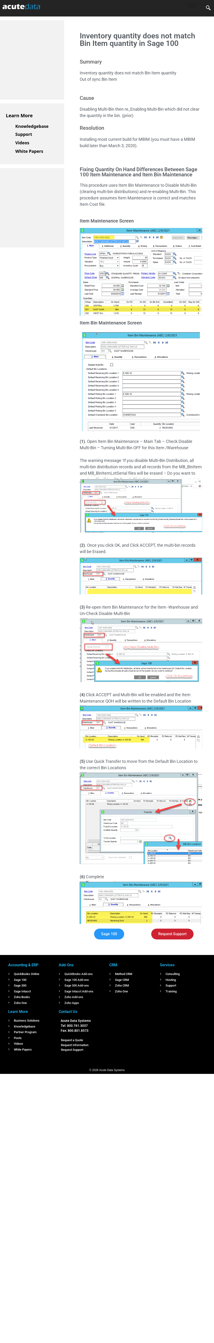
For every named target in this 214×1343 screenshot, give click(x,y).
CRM (113, 965)
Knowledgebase (32, 126)
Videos (22, 143)
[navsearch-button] (208, 8)
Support (23, 134)
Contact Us (68, 1011)
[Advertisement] (41, 59)
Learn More (19, 115)
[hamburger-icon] (192, 5)
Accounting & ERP (23, 965)
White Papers (29, 151)
